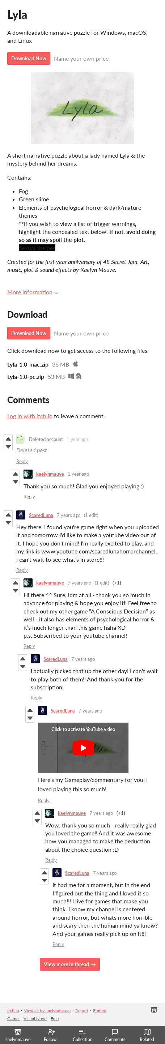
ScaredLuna (41, 515)
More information (33, 291)
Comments (115, 1035)
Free (55, 1018)
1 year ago (77, 439)
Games (13, 1018)
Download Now (28, 58)
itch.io (13, 1010)
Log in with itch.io (29, 415)
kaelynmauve (50, 474)
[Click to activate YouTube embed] (83, 748)
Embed (99, 1010)
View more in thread (66, 964)
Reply (22, 461)
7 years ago (68, 515)
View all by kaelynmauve (47, 1010)
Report (81, 1010)
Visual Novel (35, 1018)
